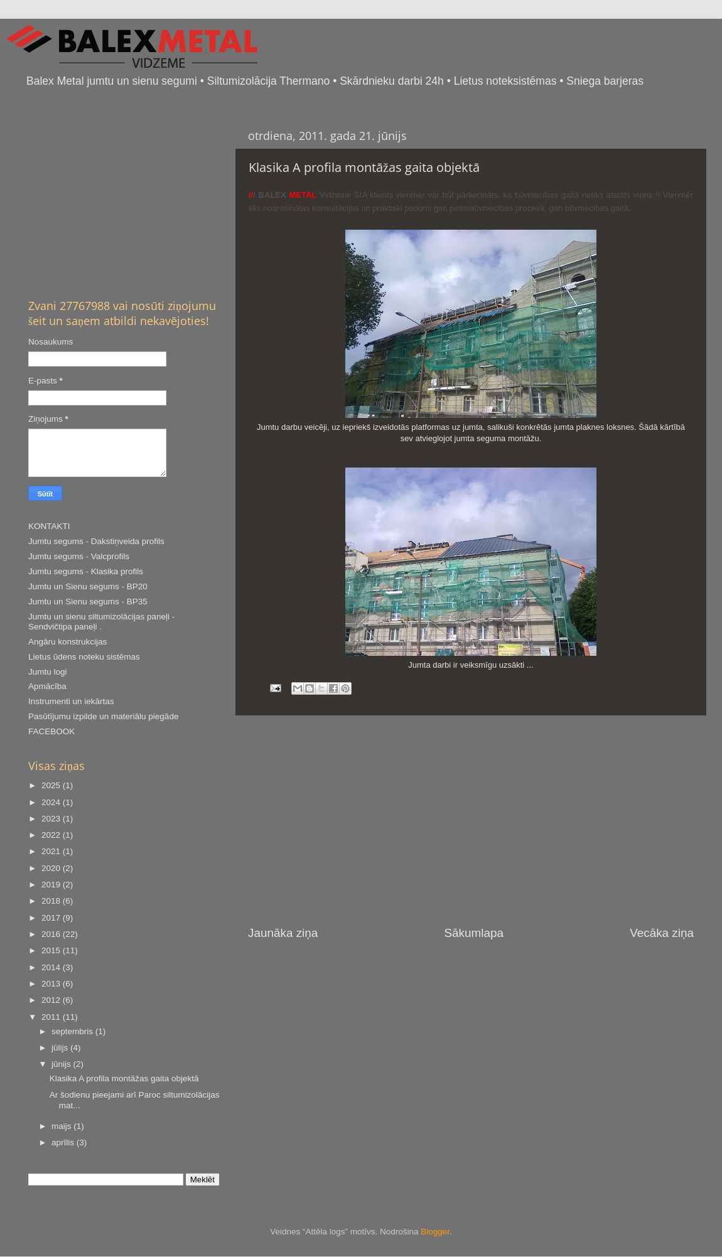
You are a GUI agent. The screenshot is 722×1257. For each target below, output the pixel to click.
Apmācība (47, 686)
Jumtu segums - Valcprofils (78, 556)
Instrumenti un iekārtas (71, 701)
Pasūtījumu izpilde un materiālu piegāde (103, 716)
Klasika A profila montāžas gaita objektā (124, 1078)
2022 (52, 835)
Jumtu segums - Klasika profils (85, 571)
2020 (52, 868)
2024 (52, 802)
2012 (52, 1000)
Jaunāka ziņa (283, 932)
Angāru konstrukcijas (67, 641)
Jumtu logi (47, 672)
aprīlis (64, 1142)
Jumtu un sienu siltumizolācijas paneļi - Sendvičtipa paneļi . (101, 621)
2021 (52, 851)
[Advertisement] (471, 820)
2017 (52, 918)
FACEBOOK (51, 731)
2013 (52, 983)
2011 (52, 1017)
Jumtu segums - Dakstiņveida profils (96, 541)
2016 (52, 934)
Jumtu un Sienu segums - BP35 (88, 601)
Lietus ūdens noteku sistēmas (84, 656)
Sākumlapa (474, 932)
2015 (52, 950)
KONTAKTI (49, 526)
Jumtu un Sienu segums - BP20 (88, 586)
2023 (52, 818)
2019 (52, 884)
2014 (52, 967)
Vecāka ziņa (662, 932)
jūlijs (60, 1047)
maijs (62, 1126)
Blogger (435, 1231)
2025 (52, 785)
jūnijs (62, 1064)
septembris (73, 1031)
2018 (52, 901)
